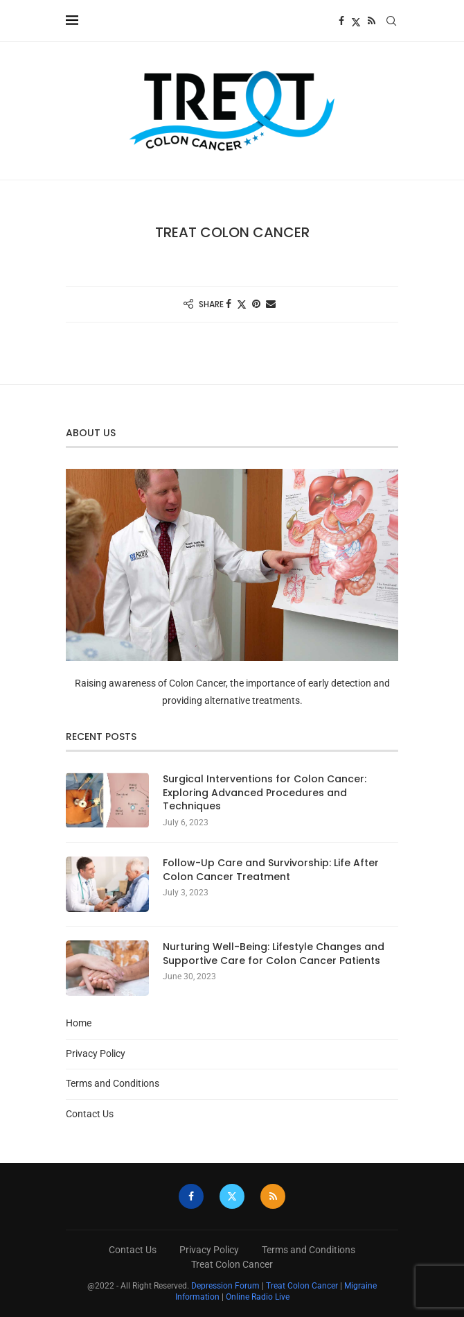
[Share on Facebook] (228, 303)
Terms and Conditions (112, 1083)
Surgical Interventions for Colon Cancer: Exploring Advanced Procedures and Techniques (264, 793)
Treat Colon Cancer (232, 1264)
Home (78, 1022)
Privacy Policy (95, 1053)
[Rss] (371, 21)
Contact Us (90, 1113)
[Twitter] (356, 21)
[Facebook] (341, 21)
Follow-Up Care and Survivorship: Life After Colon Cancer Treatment (271, 870)
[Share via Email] (271, 303)
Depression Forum (225, 1286)
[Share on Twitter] (242, 304)
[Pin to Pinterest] (256, 303)
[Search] (391, 21)
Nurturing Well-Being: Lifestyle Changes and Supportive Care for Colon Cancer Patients (273, 953)
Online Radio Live (257, 1297)
